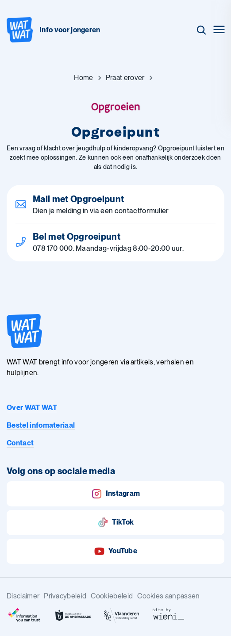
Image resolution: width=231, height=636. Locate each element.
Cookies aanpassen (168, 596)
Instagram (115, 493)
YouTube (115, 551)
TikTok (115, 522)
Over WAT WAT (32, 407)
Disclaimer (23, 596)
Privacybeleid (65, 596)
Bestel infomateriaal (41, 425)
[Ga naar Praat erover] (125, 78)
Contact (20, 443)
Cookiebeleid (112, 596)
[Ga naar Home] (83, 78)
